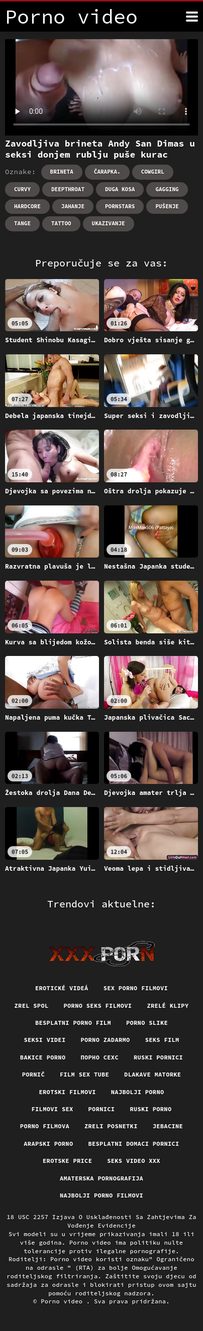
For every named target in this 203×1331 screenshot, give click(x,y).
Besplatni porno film (73, 1022)
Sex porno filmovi (136, 988)
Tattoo (61, 223)
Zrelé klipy (167, 1005)
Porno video (63, 1301)
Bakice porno (43, 1057)
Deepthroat (67, 189)
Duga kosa (120, 189)
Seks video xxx (133, 1160)
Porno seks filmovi (97, 1005)
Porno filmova (44, 1126)
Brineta (61, 171)
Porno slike (147, 1022)
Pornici (101, 1109)
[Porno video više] (192, 17)
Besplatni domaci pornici (133, 1143)
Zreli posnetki (111, 1126)
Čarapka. (107, 171)
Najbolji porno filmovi (101, 1195)
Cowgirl (152, 171)
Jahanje (72, 206)
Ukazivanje (108, 223)
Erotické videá (61, 988)
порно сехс (99, 1057)
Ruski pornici (158, 1057)
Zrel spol (32, 1005)
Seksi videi (44, 1039)
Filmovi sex (52, 1109)
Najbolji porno (137, 1092)
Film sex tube (84, 1074)
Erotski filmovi (67, 1092)
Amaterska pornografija (101, 1178)
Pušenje (166, 206)
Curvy (22, 189)
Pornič (33, 1074)
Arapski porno (48, 1143)
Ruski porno (150, 1109)
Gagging (166, 189)
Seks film (162, 1039)
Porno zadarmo (105, 1039)
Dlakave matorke (152, 1074)
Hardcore (27, 206)
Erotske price (67, 1160)
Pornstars (120, 206)
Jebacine (168, 1126)
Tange (22, 223)
